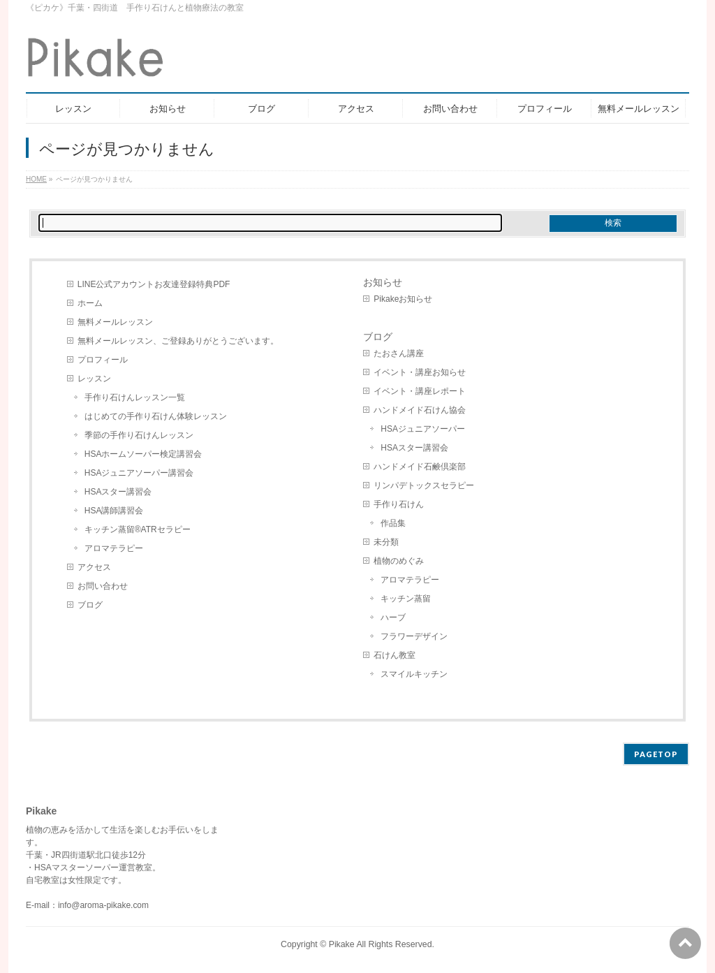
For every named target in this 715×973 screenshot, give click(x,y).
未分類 (386, 542)
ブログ (90, 605)
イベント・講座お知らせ (420, 372)
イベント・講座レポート (420, 391)
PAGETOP (656, 754)
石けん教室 (394, 655)
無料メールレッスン (115, 322)
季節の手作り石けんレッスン (138, 435)
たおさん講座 (399, 353)
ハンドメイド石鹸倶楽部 (420, 466)
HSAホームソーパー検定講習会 (143, 454)
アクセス (94, 567)
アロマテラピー (113, 548)
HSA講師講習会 (114, 510)
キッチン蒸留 (406, 598)
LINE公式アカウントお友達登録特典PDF (154, 284)
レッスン (94, 378)
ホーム (90, 303)
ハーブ (393, 617)
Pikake (342, 944)
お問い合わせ (103, 586)
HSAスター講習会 (118, 492)
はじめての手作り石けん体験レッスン (155, 416)
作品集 (393, 523)
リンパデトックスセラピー (424, 485)
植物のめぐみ (399, 561)
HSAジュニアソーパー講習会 (139, 473)
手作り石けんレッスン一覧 (134, 397)
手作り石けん (399, 504)
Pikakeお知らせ (403, 299)
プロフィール (103, 360)
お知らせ (382, 282)
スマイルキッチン (414, 674)
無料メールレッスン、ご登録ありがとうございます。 (178, 341)
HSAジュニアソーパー (423, 429)
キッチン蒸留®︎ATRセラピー (137, 529)
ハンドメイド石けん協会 (420, 410)
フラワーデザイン (414, 636)
